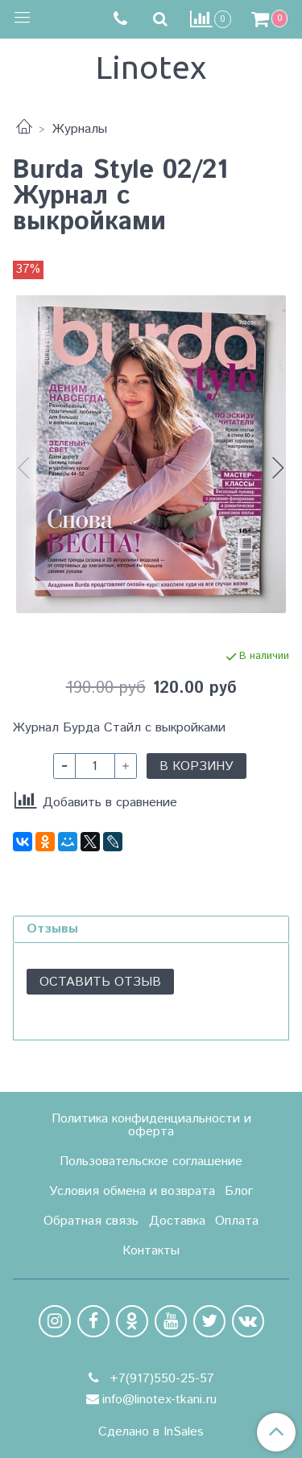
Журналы (79, 129)
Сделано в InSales (151, 1432)
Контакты (151, 1251)
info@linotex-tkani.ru (159, 1399)
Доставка (177, 1221)
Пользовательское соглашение (151, 1161)
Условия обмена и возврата (132, 1191)
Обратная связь (91, 1221)
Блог (239, 1191)
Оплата (237, 1221)
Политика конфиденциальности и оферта (151, 1125)
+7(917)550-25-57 (159, 1378)
